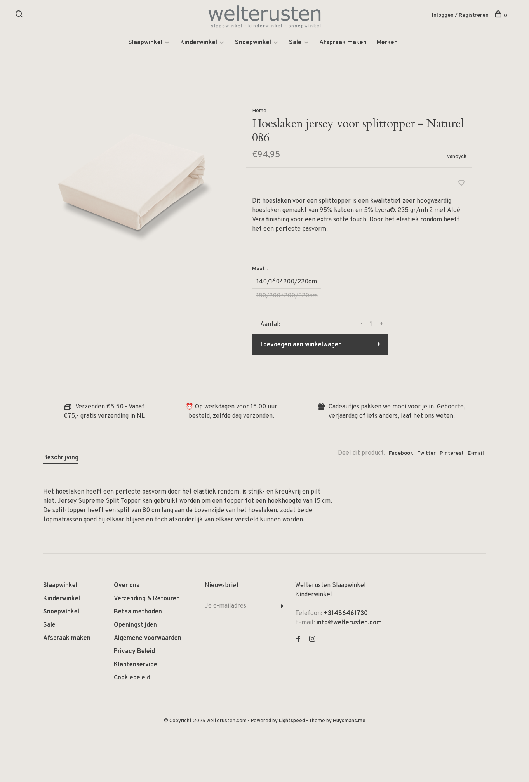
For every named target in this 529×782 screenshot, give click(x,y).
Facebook (401, 453)
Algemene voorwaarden (147, 638)
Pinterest (452, 453)
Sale (295, 43)
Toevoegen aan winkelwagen (301, 345)
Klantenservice (135, 665)
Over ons (126, 585)
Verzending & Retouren (147, 599)
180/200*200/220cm (287, 296)
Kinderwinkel (198, 43)
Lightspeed (292, 721)
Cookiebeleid (132, 678)
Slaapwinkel (145, 43)
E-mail (476, 453)
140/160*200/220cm (286, 282)
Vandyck (456, 156)
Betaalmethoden (138, 612)
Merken (387, 43)
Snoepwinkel (253, 43)
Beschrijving (60, 458)
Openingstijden (135, 625)
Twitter (426, 453)
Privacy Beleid (134, 651)
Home (259, 111)
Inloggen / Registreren (460, 15)
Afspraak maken (343, 43)
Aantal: (270, 324)
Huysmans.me (349, 721)
